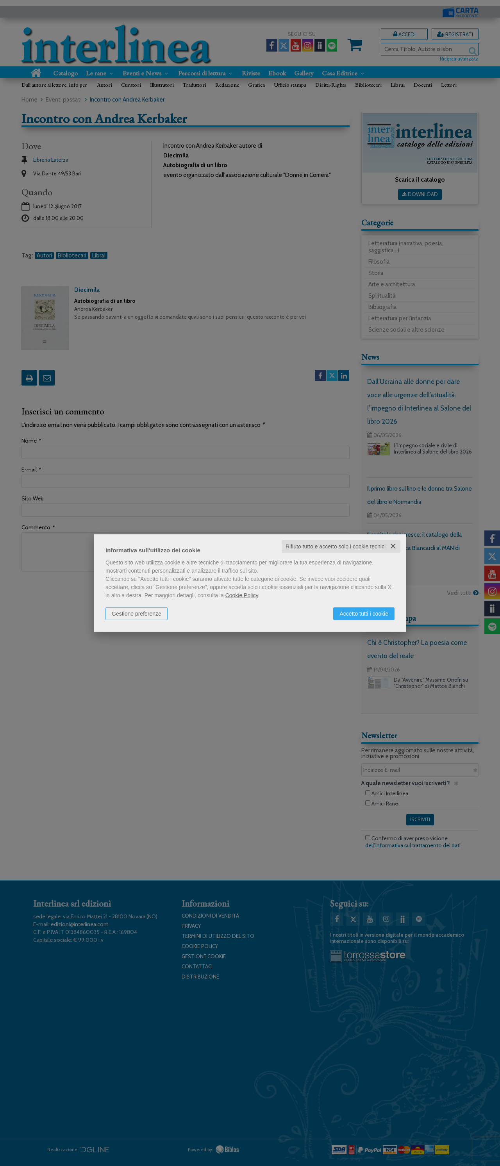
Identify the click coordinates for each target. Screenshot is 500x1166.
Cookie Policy (241, 595)
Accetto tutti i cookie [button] (363, 614)
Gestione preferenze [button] (136, 614)
